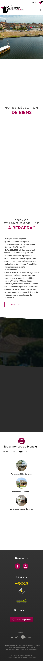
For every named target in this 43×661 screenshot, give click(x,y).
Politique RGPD (10, 649)
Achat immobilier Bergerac (21, 474)
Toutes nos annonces (30, 649)
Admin (22, 649)
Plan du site (11, 647)
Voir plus (15, 304)
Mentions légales (20, 647)
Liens (17, 649)
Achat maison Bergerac (21, 491)
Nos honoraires (30, 647)
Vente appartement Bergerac (21, 509)
